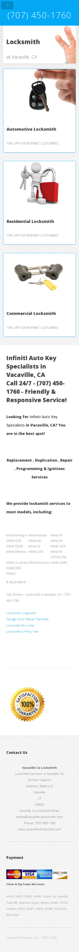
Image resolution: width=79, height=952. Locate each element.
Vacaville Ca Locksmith (35, 810)
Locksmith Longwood (21, 613)
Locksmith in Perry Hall (22, 631)
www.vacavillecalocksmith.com (39, 829)
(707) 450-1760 (39, 15)
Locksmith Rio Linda (20, 625)
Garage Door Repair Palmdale (27, 619)
